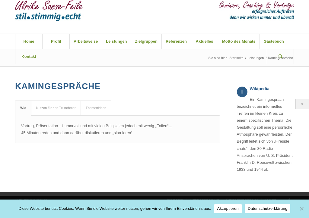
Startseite (236, 58)
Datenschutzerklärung (267, 208)
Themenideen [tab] (96, 108)
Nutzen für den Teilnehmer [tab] (56, 108)
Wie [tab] (23, 108)
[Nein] (301, 209)
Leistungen (256, 58)
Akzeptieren (228, 208)
